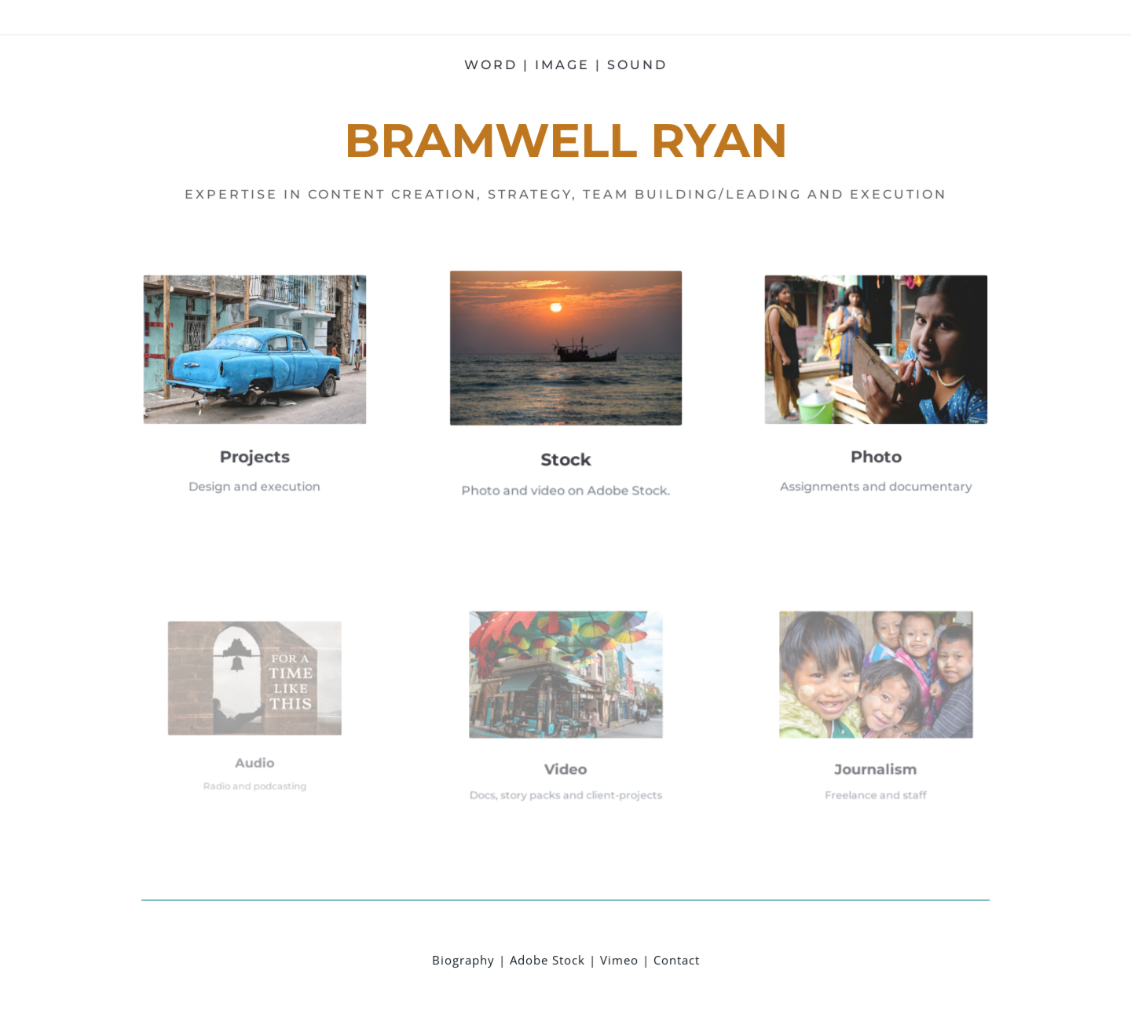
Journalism (874, 751)
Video (565, 751)
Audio (257, 747)
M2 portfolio (879, 18)
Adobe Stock (547, 956)
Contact (676, 956)
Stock (565, 449)
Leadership (815, 18)
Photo (874, 442)
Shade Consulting (956, 18)
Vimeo (618, 956)
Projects (257, 442)
